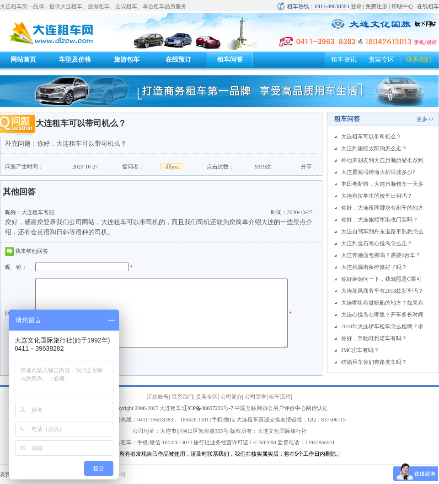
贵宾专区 (381, 59)
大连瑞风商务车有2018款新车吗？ (382, 291)
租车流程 (280, 397)
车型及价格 (75, 59)
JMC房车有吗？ (360, 350)
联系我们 (419, 59)
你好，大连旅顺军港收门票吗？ (379, 219)
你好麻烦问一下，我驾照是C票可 (381, 279)
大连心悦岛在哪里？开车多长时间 (382, 314)
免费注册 (376, 6)
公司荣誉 (256, 397)
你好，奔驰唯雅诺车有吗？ (374, 338)
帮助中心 (402, 6)
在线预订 (178, 59)
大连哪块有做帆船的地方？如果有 (382, 303)
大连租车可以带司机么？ (371, 136)
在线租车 (428, 6)
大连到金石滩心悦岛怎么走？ (376, 243)
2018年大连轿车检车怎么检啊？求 (382, 326)
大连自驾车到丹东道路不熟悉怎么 (382, 231)
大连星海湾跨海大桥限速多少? (378, 172)
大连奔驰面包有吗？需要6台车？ (381, 255)
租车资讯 (344, 59)
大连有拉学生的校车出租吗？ (376, 196)
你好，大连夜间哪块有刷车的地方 (382, 208)
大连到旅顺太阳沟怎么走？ (374, 148)
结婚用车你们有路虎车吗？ (374, 362)
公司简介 (231, 397)
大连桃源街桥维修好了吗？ (374, 267)
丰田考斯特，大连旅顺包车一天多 (382, 184)
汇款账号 (158, 397)
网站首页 (23, 59)
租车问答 (230, 59)
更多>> (425, 119)
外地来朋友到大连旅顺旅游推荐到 (382, 160)
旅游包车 (126, 59)
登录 (356, 6)
